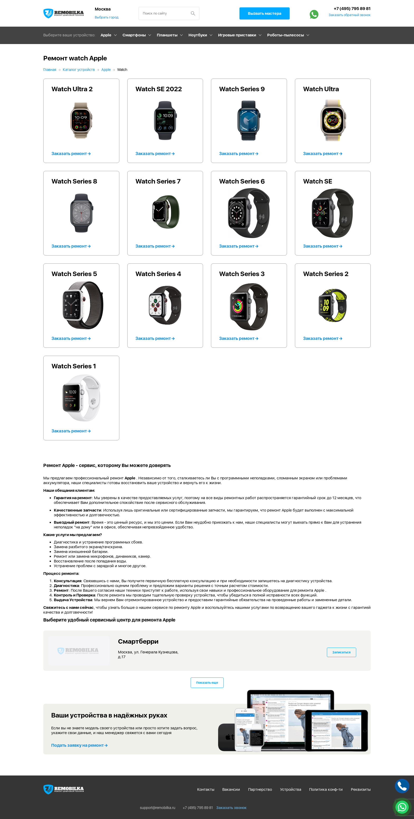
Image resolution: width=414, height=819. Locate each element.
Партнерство (260, 789)
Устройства (290, 789)
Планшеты (167, 35)
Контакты (205, 789)
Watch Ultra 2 (72, 89)
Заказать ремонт (71, 153)
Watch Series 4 (158, 274)
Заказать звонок (231, 808)
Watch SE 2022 (158, 89)
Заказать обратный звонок (350, 15)
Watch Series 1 (73, 366)
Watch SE (317, 181)
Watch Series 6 (242, 181)
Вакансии (231, 789)
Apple (106, 35)
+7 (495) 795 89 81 (352, 8)
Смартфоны (134, 35)
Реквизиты (361, 789)
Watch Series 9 (242, 89)
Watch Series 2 (326, 274)
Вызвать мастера (264, 13)
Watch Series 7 (158, 181)
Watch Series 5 (74, 274)
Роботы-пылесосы (285, 35)
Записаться (341, 652)
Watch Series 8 (74, 181)
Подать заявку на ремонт (79, 745)
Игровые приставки (237, 35)
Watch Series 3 (242, 274)
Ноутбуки (198, 35)
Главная (49, 70)
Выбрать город (107, 17)
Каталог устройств (79, 70)
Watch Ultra (321, 89)
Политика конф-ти (326, 789)
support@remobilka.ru (157, 808)
